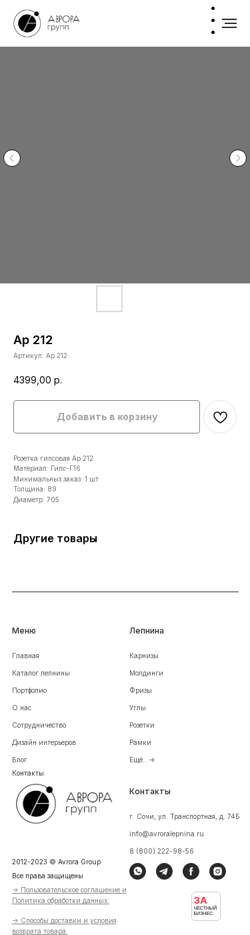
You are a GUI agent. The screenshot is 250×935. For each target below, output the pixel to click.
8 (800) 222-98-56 (161, 851)
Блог (19, 760)
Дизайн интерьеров (44, 742)
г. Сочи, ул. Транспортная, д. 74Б (184, 816)
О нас (21, 708)
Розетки (142, 725)
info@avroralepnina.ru (166, 834)
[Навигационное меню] (229, 23)
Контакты (28, 773)
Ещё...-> (142, 760)
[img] (73, 801)
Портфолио (29, 690)
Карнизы (144, 656)
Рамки (140, 742)
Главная (25, 656)
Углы (137, 708)
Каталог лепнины (41, 673)
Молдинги (146, 673)
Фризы (140, 690)
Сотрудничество (39, 725)
